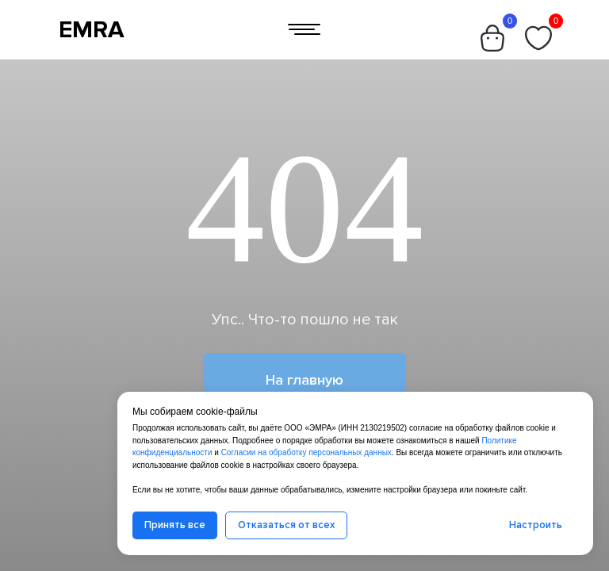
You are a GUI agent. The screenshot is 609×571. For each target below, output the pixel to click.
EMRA (91, 29)
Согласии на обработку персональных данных (306, 452)
